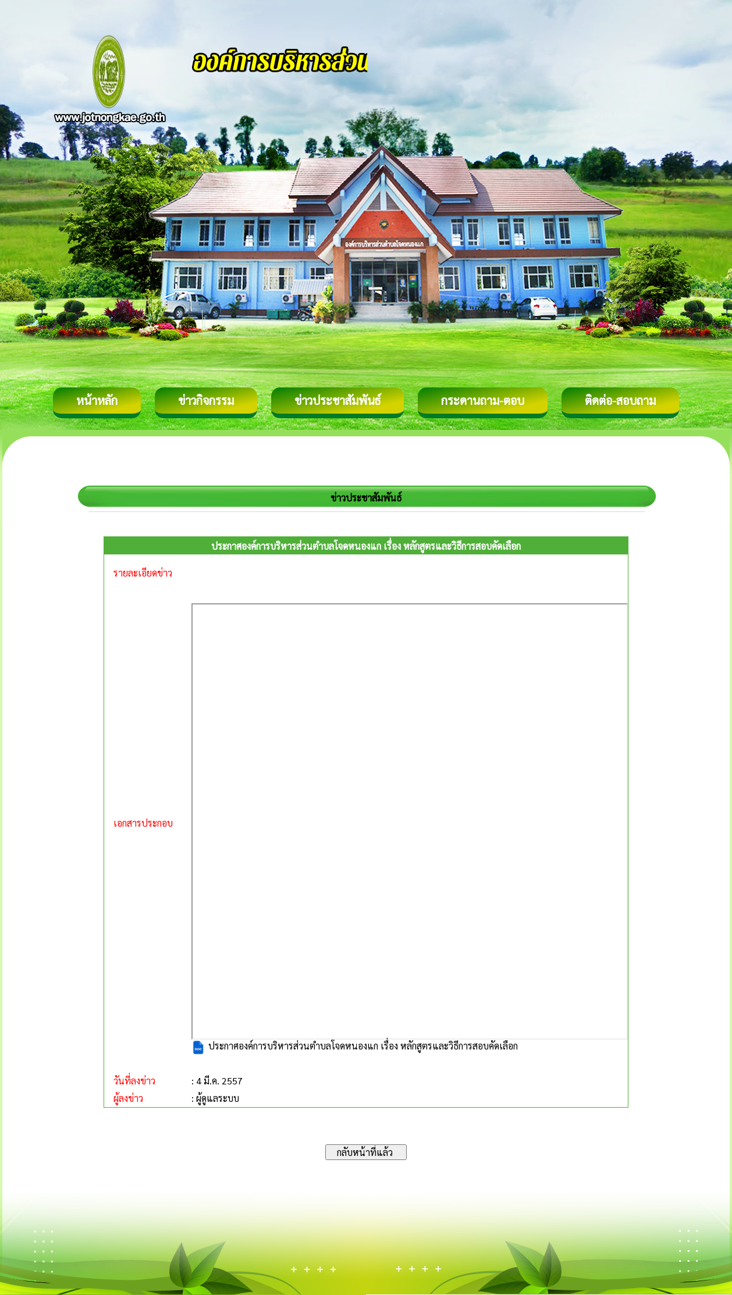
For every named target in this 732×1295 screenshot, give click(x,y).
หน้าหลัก (97, 400)
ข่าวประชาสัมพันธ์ (337, 400)
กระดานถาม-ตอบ (482, 400)
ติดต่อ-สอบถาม (620, 400)
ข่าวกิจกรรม (206, 400)
